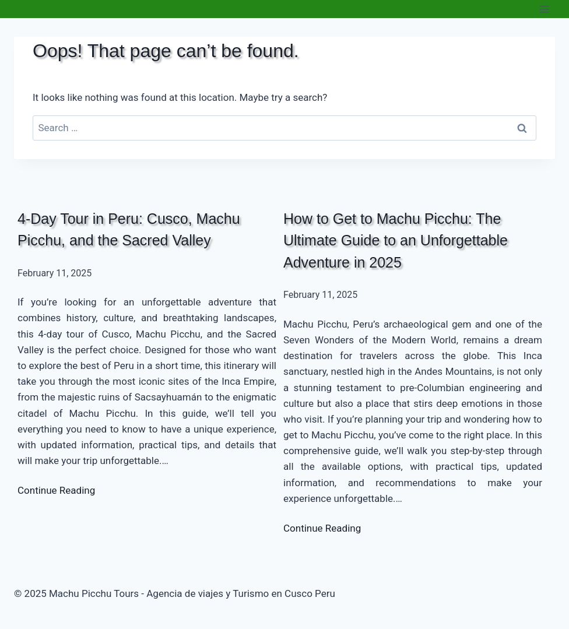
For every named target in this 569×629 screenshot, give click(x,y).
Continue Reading (56, 490)
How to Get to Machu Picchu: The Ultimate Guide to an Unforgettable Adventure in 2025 (395, 240)
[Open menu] (544, 9)
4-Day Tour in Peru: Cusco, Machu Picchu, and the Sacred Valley (128, 229)
